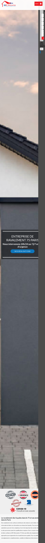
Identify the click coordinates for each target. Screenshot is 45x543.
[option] (22, 271)
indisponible (3, 8)
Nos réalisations (23, 251)
